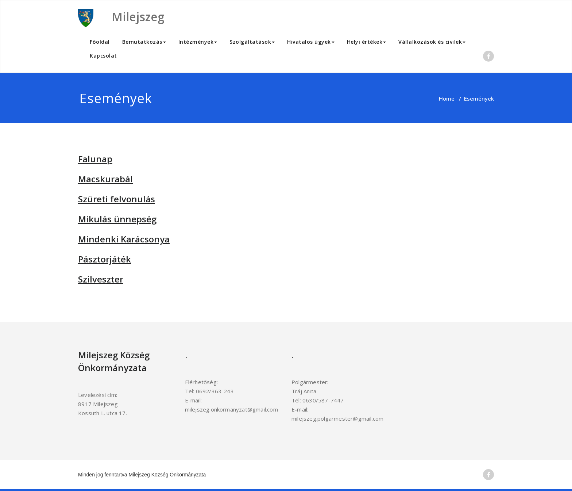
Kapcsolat (103, 55)
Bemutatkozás (144, 41)
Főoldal (100, 41)
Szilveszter (100, 279)
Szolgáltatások (252, 41)
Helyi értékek (366, 41)
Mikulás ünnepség (117, 219)
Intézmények (197, 41)
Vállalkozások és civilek (431, 41)
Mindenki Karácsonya (124, 239)
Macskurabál (105, 179)
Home (447, 98)
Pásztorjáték (104, 259)
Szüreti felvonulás (116, 199)
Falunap (95, 159)
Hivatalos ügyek (311, 41)
